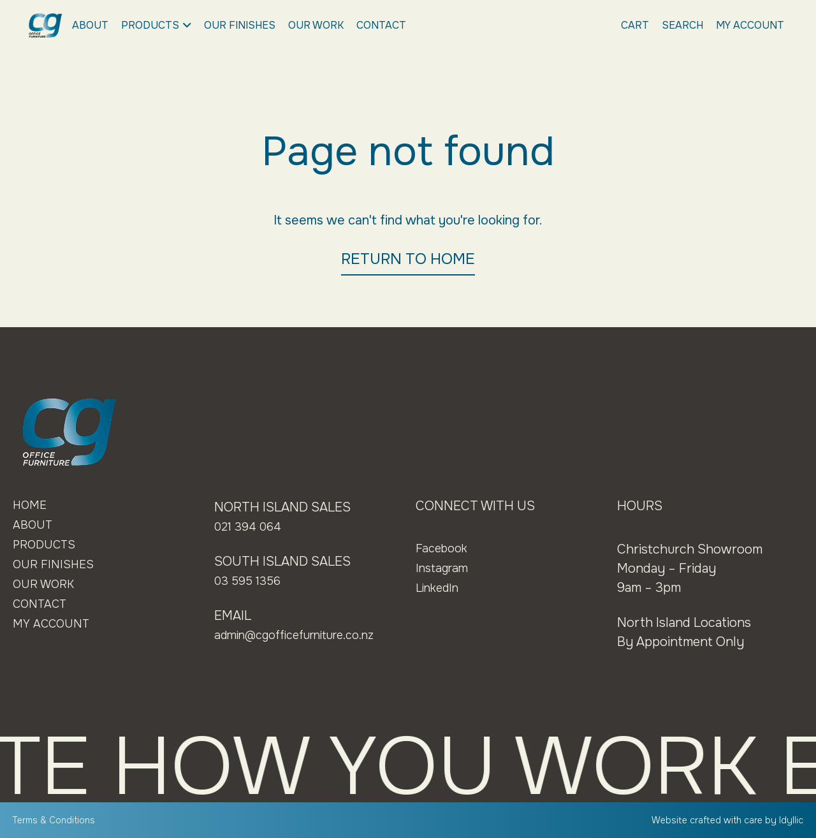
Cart (635, 25)
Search (682, 25)
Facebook (444, 548)
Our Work (316, 25)
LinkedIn (440, 588)
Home (31, 506)
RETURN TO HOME (408, 258)
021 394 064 (251, 526)
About (90, 25)
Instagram (445, 568)
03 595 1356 (250, 581)
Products (156, 25)
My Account (750, 25)
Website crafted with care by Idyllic (720, 820)
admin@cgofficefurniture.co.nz (306, 635)
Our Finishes (239, 25)
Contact (381, 25)
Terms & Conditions (59, 820)
